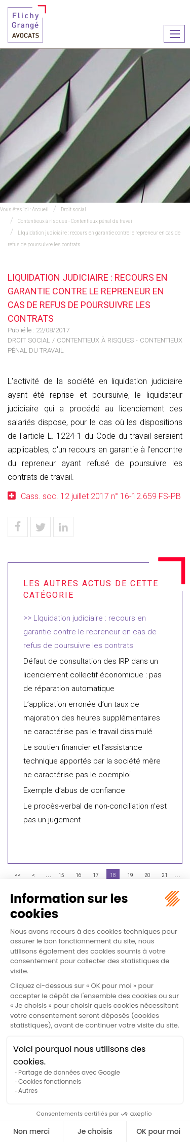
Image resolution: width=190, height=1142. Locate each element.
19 (130, 875)
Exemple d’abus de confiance (74, 790)
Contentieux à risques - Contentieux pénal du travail (76, 221)
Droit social (73, 209)
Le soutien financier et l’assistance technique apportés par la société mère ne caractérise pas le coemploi (92, 761)
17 (96, 875)
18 (113, 875)
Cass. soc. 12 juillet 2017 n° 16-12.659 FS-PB (101, 496)
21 (165, 875)
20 (147, 875)
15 (61, 875)
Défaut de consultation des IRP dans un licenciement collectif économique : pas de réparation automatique (92, 675)
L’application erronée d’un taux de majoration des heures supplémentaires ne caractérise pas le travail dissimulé (91, 718)
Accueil (40, 209)
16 (78, 875)
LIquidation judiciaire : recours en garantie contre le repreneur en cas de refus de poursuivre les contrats (90, 632)
